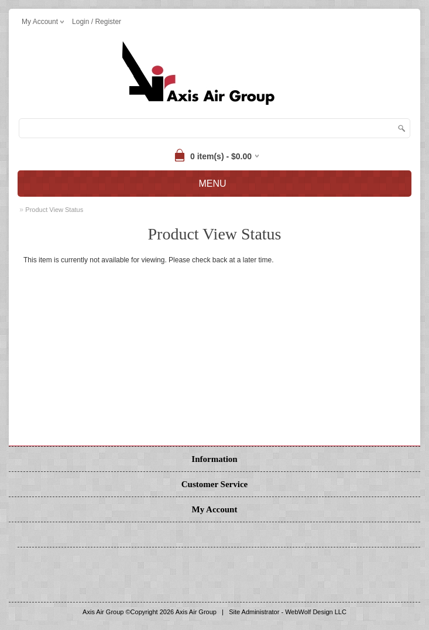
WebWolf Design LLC (315, 611)
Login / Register (96, 22)
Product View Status (54, 209)
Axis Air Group (196, 611)
